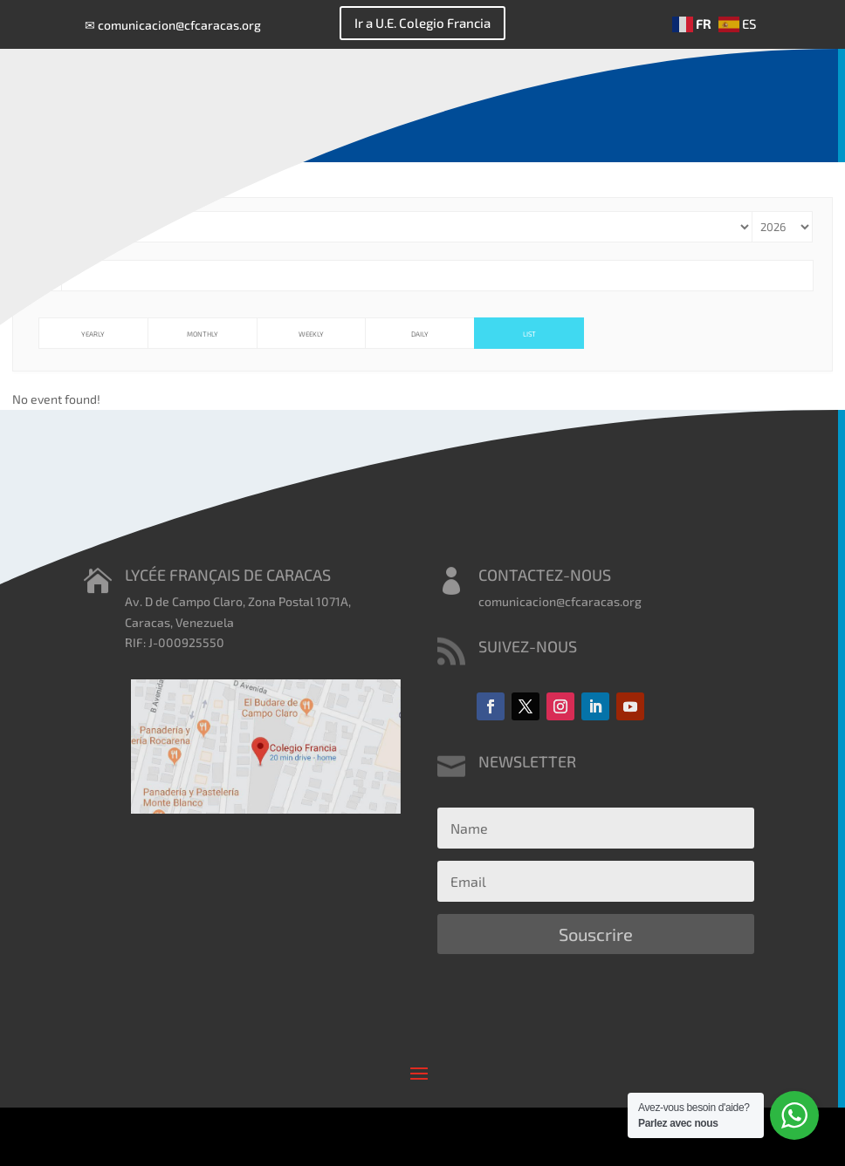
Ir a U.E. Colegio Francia (422, 23)
